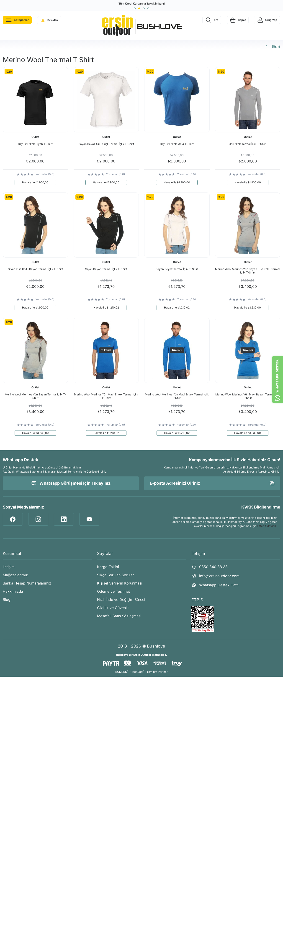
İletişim (9, 566)
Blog (6, 599)
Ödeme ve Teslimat (113, 591)
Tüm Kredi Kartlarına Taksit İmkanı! (141, 3)
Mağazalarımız (15, 575)
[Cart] (238, 20)
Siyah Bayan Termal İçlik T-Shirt (106, 269)
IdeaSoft (138, 671)
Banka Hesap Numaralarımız (27, 583)
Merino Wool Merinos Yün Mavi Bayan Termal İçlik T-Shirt (247, 396)
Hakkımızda (13, 591)
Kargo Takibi (108, 566)
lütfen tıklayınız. (267, 526)
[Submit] (272, 483)
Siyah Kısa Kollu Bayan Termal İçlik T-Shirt (35, 269)
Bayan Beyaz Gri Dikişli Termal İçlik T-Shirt (106, 144)
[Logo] (141, 26)
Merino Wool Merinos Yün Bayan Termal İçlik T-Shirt (35, 396)
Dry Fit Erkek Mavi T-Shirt (177, 144)
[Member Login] (267, 20)
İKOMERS (121, 671)
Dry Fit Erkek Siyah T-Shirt (35, 144)
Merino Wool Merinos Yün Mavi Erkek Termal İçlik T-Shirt (106, 396)
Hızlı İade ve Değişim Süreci (121, 599)
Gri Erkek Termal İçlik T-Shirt (247, 144)
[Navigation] (17, 20)
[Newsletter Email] (212, 483)
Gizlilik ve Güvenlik (113, 607)
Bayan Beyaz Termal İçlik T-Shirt (177, 269)
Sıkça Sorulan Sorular (115, 575)
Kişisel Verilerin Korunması (119, 583)
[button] (135, 8)
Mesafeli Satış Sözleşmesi (119, 616)
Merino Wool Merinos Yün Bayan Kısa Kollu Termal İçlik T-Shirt (247, 270)
